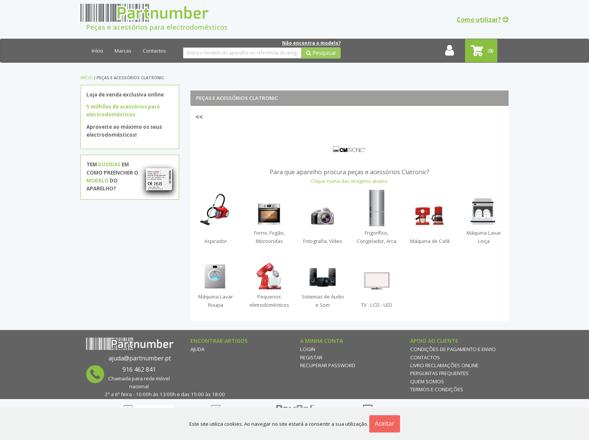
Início (97, 50)
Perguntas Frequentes (439, 373)
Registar (311, 357)
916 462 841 (139, 369)
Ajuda (197, 349)
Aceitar (384, 423)
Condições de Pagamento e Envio (453, 349)
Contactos (154, 50)
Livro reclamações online (444, 365)
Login (307, 349)
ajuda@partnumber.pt (140, 358)
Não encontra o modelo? (311, 43)
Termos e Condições (436, 389)
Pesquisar (321, 52)
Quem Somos (427, 381)
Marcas (123, 50)
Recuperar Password (327, 365)
